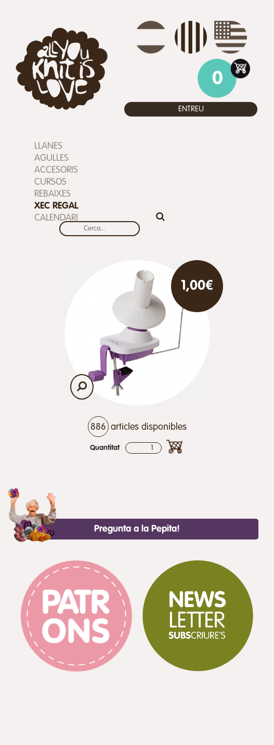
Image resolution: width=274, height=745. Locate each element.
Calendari (56, 218)
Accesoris (56, 170)
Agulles (51, 158)
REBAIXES (52, 194)
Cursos (50, 182)
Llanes (48, 146)
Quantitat (105, 448)
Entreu (191, 109)
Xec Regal (56, 206)
